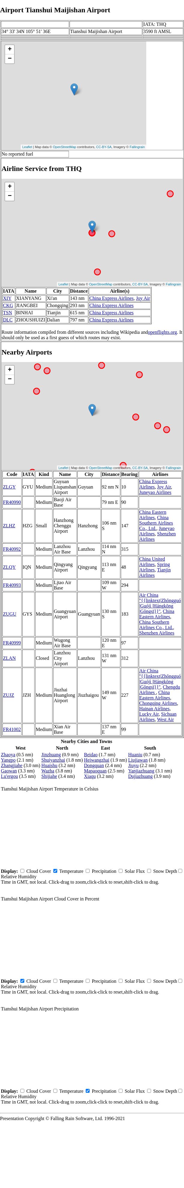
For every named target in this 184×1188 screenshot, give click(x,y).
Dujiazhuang (140, 776)
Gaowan (9, 770)
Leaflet (27, 147)
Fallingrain (137, 147)
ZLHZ (9, 525)
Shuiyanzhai (53, 760)
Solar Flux (135, 871)
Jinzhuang (51, 754)
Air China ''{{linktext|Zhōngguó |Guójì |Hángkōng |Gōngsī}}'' (160, 603)
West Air (165, 719)
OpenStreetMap (64, 147)
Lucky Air (149, 714)
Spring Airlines (154, 567)
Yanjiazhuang (141, 770)
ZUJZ (8, 695)
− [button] (10, 58)
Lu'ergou (9, 776)
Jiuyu (133, 765)
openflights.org (162, 332)
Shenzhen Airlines (156, 632)
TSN (7, 312)
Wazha (47, 770)
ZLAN (9, 658)
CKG (8, 305)
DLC (8, 319)
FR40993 (12, 585)
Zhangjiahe (11, 765)
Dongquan (94, 765)
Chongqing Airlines (158, 703)
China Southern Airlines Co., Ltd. (156, 523)
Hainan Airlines (154, 708)
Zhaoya (8, 754)
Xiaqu (90, 776)
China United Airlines (152, 561)
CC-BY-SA (104, 147)
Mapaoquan (95, 770)
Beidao (90, 754)
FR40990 (12, 502)
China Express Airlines (111, 298)
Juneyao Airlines (155, 492)
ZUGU (9, 614)
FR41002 (12, 729)
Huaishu (49, 765)
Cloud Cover (38, 871)
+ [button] (10, 49)
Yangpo (8, 760)
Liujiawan (138, 760)
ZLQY (9, 567)
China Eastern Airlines (152, 515)
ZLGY (9, 486)
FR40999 (12, 642)
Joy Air (143, 298)
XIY (7, 298)
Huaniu (135, 754)
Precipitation (104, 871)
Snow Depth (165, 871)
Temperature (71, 871)
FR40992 (12, 549)
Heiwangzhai (96, 760)
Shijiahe (49, 776)
